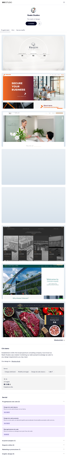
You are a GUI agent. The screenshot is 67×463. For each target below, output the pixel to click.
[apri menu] (64, 2)
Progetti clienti (5, 30)
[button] (33, 53)
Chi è (12, 30)
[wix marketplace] (7, 2)
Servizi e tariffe (20, 30)
